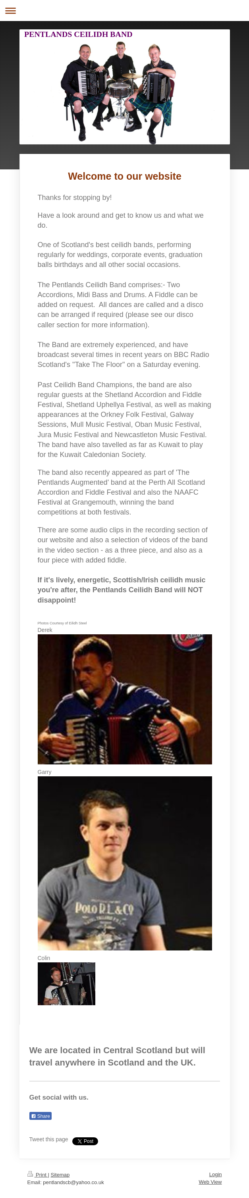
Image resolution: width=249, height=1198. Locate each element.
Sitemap (59, 1175)
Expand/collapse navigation (124, 10)
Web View (210, 1182)
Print (37, 1175)
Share (40, 1116)
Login (215, 1174)
